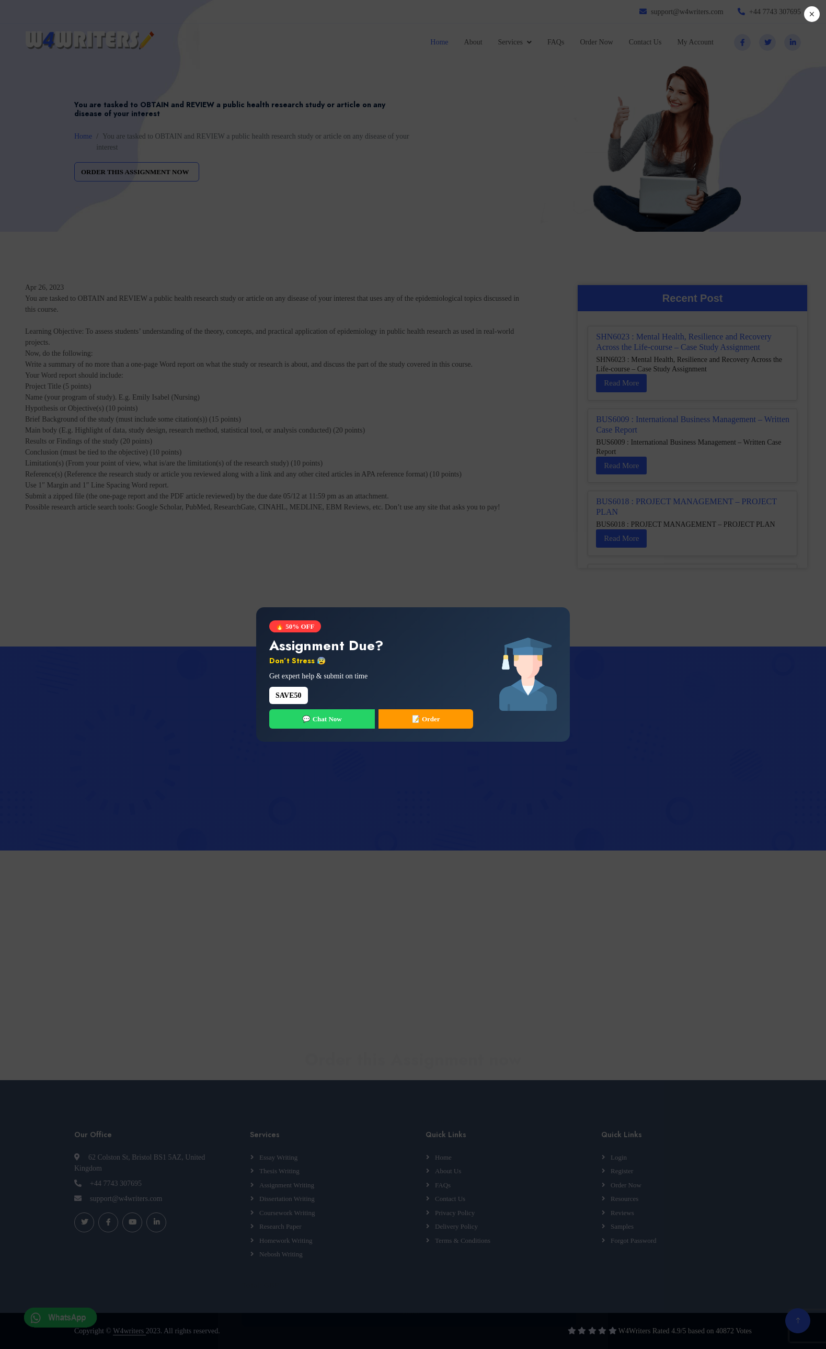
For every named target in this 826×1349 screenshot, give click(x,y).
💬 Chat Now (321, 719)
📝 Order (426, 719)
